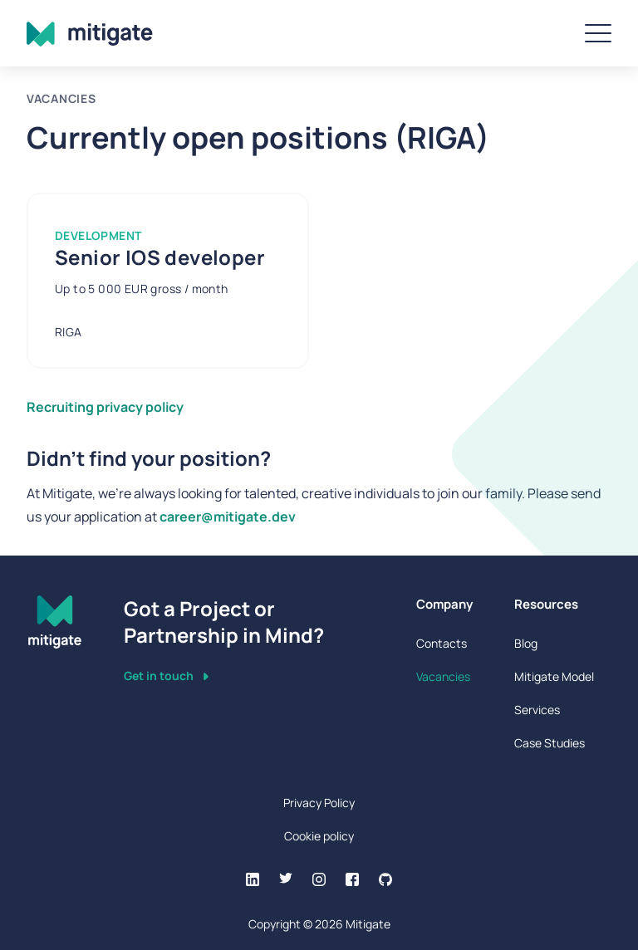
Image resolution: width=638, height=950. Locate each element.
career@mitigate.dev (228, 516)
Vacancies (443, 676)
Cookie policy (319, 836)
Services (537, 709)
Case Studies (549, 743)
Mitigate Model (554, 676)
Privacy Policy (319, 802)
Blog (525, 643)
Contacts (441, 643)
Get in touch (166, 675)
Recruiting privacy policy (105, 407)
